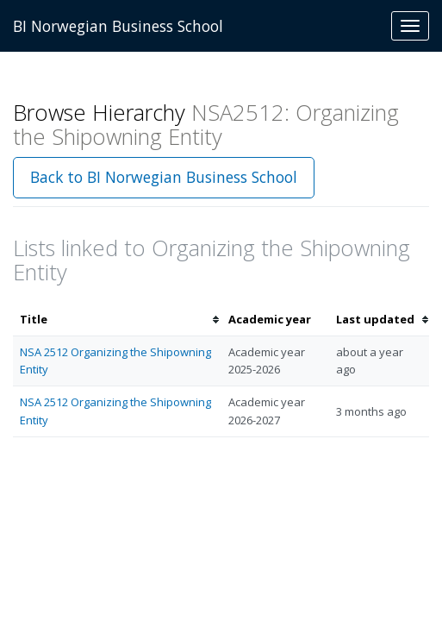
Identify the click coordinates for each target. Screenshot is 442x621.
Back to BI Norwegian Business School (163, 176)
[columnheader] (117, 320)
